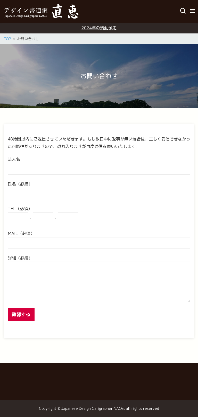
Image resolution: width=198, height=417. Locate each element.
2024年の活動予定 (99, 28)
